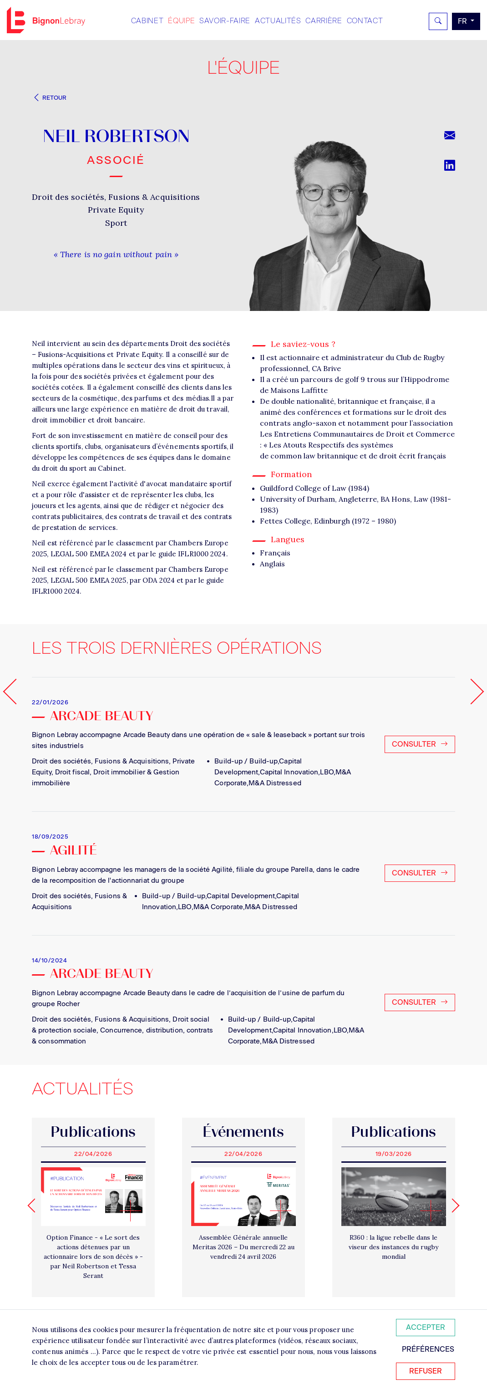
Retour (49, 97)
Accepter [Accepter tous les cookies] (425, 1327)
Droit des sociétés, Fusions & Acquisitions (116, 197)
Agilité (73, 851)
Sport (116, 223)
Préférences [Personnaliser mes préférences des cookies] (428, 1349)
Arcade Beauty (101, 717)
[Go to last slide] (34, 1205)
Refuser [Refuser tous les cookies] (425, 1371)
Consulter (420, 744)
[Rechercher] (438, 21)
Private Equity (116, 209)
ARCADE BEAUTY (101, 974)
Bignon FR (46, 20)
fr (463, 21)
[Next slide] (452, 1205)
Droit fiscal (72, 772)
